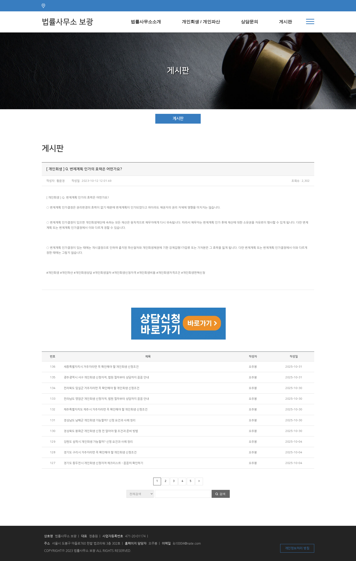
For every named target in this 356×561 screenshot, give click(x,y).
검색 (222, 494)
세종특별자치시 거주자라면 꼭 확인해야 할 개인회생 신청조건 (101, 366)
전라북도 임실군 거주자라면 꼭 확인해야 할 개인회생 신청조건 (101, 388)
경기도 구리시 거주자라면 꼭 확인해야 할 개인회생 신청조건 (100, 452)
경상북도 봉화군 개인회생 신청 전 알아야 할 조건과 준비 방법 (101, 431)
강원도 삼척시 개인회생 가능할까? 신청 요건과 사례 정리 (98, 441)
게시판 (285, 21)
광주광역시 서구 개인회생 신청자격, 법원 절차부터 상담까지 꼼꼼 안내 (106, 377)
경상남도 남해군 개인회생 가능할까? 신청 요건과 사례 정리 (100, 420)
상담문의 (249, 21)
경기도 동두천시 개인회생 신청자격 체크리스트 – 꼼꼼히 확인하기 (103, 463)
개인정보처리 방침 (297, 548)
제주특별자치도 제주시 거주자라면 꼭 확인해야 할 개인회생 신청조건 (106, 409)
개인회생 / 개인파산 (201, 21)
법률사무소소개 (146, 21)
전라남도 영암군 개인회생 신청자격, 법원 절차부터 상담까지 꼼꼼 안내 (106, 398)
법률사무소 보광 (67, 22)
